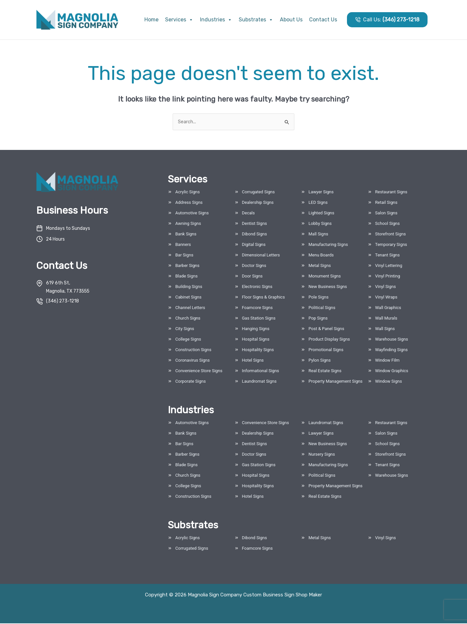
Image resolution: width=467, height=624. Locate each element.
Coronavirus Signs (192, 360)
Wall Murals (386, 318)
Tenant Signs (387, 255)
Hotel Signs (253, 360)
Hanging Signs (256, 329)
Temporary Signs (391, 245)
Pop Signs (318, 318)
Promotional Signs (325, 350)
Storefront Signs (390, 234)
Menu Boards (321, 255)
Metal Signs (319, 266)
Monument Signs (324, 276)
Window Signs (388, 381)
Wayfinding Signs (391, 350)
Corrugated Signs (258, 192)
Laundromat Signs (259, 381)
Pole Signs (318, 297)
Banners (183, 245)
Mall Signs (318, 234)
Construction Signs (193, 350)
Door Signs (252, 276)
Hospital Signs (256, 339)
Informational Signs (260, 371)
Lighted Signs (321, 213)
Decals (248, 213)
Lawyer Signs (321, 192)
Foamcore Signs (257, 308)
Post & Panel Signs (326, 329)
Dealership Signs (258, 203)
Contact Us (323, 19)
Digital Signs (254, 245)
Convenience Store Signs (198, 371)
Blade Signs (186, 276)
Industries (216, 19)
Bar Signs (184, 255)
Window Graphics (391, 371)
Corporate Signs (190, 381)
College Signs (188, 339)
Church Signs (187, 318)
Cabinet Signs (188, 297)
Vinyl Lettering (389, 266)
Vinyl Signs (385, 287)
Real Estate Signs (324, 371)
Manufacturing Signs (328, 245)
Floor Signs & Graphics (263, 297)
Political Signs (321, 308)
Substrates (256, 19)
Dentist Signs (254, 224)
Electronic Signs (257, 287)
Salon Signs (386, 213)
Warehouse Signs (391, 339)
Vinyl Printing (387, 276)
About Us (291, 19)
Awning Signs (188, 224)
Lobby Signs (320, 224)
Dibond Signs (254, 234)
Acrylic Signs (187, 192)
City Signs (184, 329)
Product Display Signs (329, 339)
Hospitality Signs (258, 350)
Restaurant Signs (391, 192)
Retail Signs (386, 203)
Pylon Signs (319, 360)
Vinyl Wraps (386, 297)
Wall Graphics (388, 308)
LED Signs (318, 203)
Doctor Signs (254, 266)
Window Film (387, 360)
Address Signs (189, 203)
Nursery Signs (321, 454)
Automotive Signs (192, 213)
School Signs (387, 224)
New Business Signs (327, 287)
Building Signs (188, 287)
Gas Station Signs (259, 318)
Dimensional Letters (261, 255)
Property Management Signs (335, 381)
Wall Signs (385, 329)
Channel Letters (190, 308)
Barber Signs (187, 266)
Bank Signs (185, 234)
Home (151, 19)
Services (179, 19)
